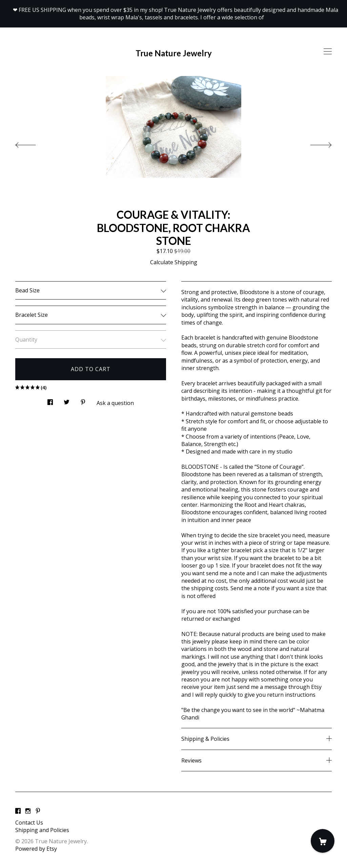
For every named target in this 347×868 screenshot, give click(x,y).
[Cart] (322, 841)
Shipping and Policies (42, 830)
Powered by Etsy (36, 848)
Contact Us (29, 822)
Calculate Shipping (173, 262)
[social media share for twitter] (66, 400)
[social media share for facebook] (50, 400)
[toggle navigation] (328, 51)
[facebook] (18, 811)
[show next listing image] (315, 143)
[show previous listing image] (32, 143)
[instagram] (27, 811)
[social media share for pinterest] (83, 400)
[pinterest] (38, 811)
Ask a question (115, 403)
